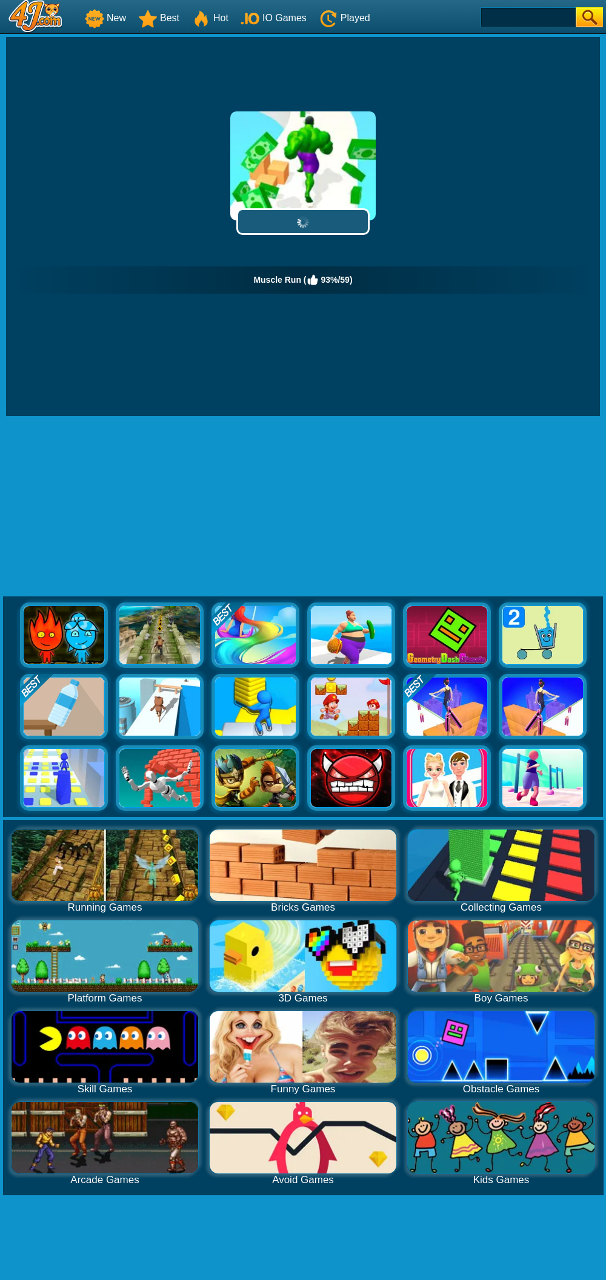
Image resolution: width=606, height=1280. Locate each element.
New (105, 18)
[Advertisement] (303, 507)
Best (158, 18)
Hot (209, 18)
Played (344, 18)
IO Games (274, 18)
